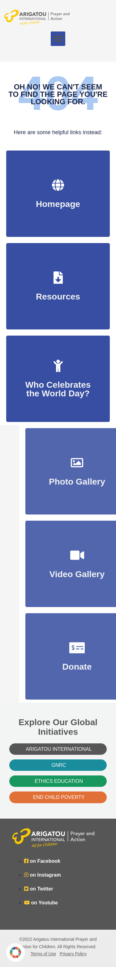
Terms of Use (43, 953)
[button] (58, 38)
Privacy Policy (73, 953)
